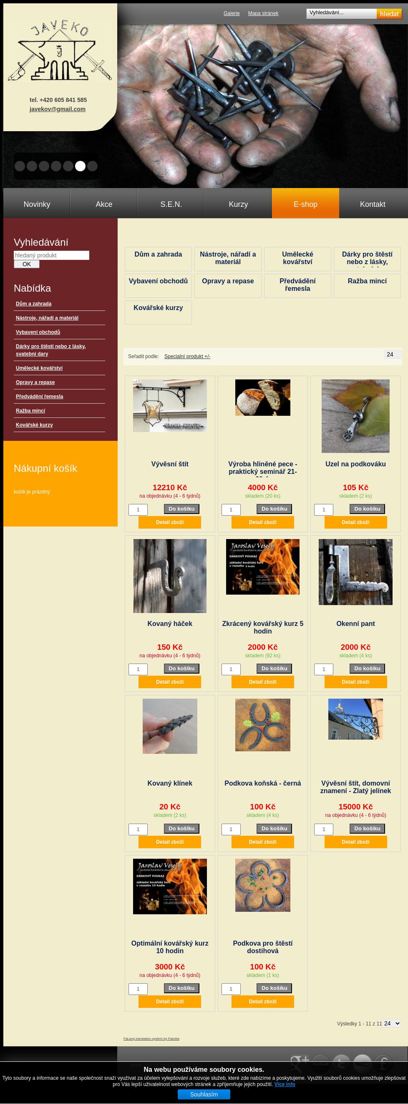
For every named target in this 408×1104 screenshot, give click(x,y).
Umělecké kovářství (39, 368)
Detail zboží (170, 522)
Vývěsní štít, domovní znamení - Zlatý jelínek (355, 787)
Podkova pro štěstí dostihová (262, 947)
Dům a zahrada (33, 304)
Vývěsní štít (170, 464)
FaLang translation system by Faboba (151, 1038)
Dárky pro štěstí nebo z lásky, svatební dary (367, 262)
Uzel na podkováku (355, 464)
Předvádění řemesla (39, 396)
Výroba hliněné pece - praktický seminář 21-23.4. (262, 471)
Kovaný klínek (170, 783)
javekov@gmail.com (58, 109)
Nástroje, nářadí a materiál (47, 318)
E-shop (305, 204)
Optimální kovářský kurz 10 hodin (170, 947)
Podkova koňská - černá (262, 783)
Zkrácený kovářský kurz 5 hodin (263, 627)
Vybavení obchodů (38, 332)
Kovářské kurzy (34, 425)
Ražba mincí (30, 411)
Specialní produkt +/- (187, 356)
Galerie (232, 13)
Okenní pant (355, 623)
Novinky (36, 204)
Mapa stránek (263, 13)
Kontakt (372, 204)
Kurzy (238, 204)
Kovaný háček (170, 623)
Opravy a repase (35, 382)
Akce (104, 204)
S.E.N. (171, 204)
